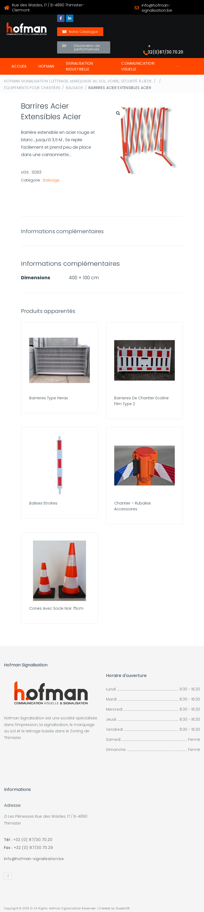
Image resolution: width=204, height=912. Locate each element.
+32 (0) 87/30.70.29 (33, 847)
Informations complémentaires (62, 231)
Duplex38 (123, 908)
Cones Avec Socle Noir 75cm (56, 608)
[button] (80, 31)
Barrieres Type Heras (48, 398)
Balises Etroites (43, 503)
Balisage (74, 87)
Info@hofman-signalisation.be (34, 858)
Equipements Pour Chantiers (32, 87)
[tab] (65, 231)
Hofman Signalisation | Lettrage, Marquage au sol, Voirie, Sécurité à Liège (78, 81)
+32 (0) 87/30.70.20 (32, 839)
